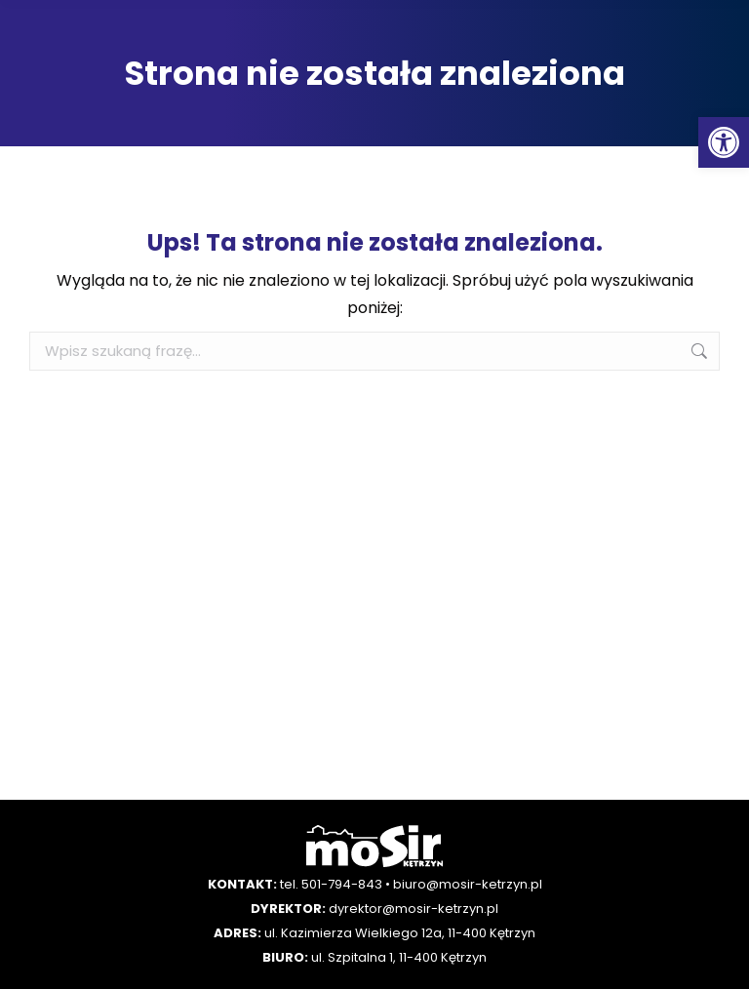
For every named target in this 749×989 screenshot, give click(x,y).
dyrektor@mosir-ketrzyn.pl (413, 908)
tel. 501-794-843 (331, 884)
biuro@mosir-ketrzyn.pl (467, 884)
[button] (723, 142)
